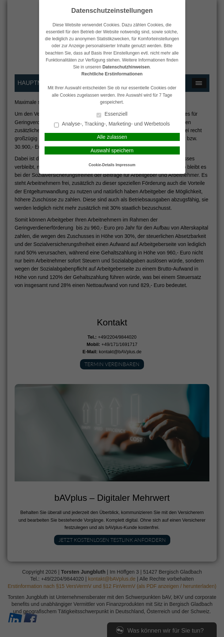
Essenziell (112, 114)
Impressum (125, 165)
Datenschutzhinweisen (125, 67)
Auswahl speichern (112, 150)
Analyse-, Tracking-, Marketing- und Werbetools (112, 124)
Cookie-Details (102, 165)
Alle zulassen (112, 137)
